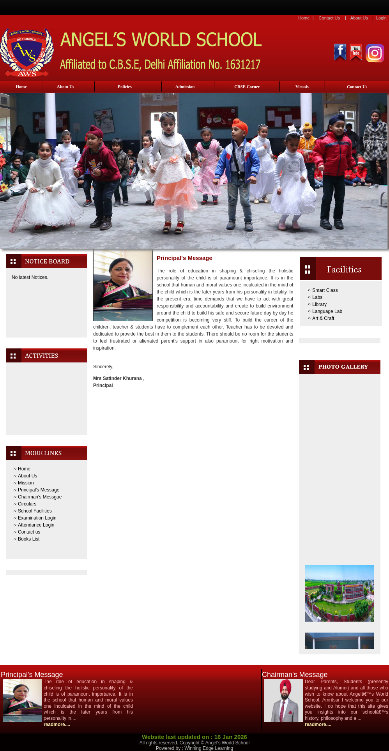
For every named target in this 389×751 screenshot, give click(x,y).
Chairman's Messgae (40, 497)
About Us (359, 18)
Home (303, 18)
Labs (317, 297)
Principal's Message (38, 490)
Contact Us (329, 18)
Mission (26, 483)
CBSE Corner (247, 86)
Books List (28, 539)
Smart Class (325, 290)
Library (319, 304)
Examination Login (37, 518)
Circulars (27, 504)
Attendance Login (36, 525)
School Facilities (35, 511)
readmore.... (57, 724)
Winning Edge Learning (208, 748)
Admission (185, 86)
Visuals (302, 86)
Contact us (29, 532)
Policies (124, 86)
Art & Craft (323, 318)
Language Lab (327, 311)
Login (381, 18)
